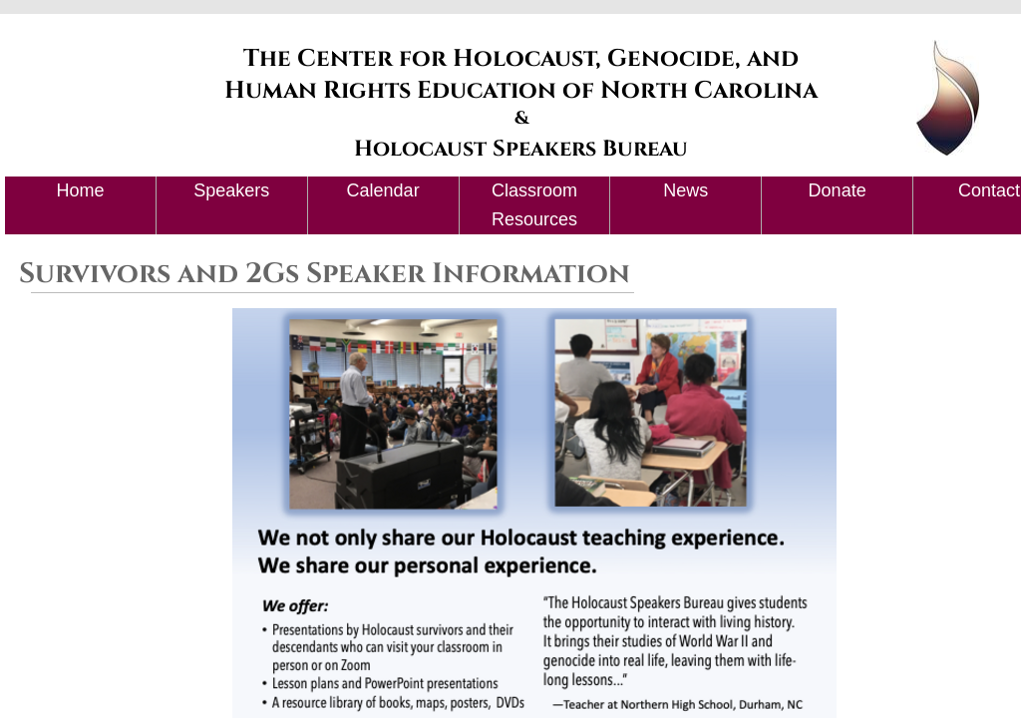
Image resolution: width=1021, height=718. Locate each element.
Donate (837, 190)
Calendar (383, 190)
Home (80, 190)
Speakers (231, 190)
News (685, 190)
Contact (989, 190)
